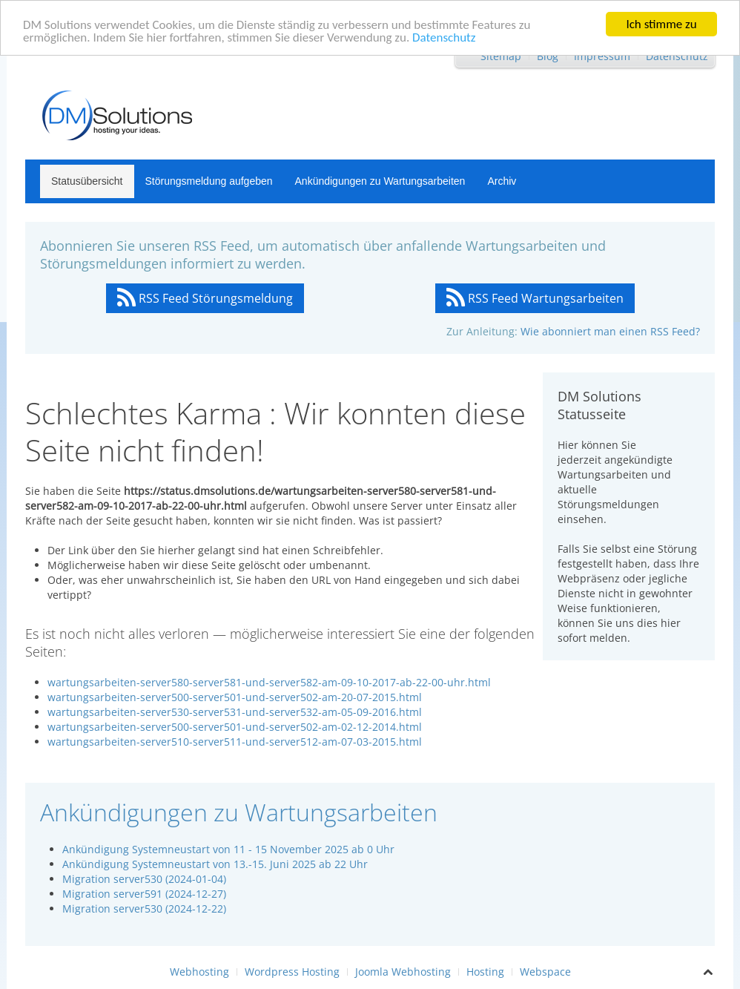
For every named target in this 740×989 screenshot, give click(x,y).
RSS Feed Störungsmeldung (205, 298)
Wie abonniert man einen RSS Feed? (610, 331)
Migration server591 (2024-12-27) (144, 894)
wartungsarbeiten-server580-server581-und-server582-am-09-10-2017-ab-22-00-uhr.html (269, 682)
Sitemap (500, 56)
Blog (547, 56)
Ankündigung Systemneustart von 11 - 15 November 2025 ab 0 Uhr (228, 849)
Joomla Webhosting (403, 972)
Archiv (501, 181)
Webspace (545, 972)
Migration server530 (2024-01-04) (144, 879)
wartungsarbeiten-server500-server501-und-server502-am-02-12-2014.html (234, 727)
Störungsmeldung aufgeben (209, 181)
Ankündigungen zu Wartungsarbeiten (380, 181)
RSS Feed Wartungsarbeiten (535, 298)
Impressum (602, 56)
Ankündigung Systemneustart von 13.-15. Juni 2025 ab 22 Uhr (215, 864)
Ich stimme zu (661, 24)
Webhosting (199, 972)
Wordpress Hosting (292, 972)
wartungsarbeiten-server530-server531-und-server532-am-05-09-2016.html (234, 712)
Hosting (485, 972)
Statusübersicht (87, 181)
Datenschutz (443, 37)
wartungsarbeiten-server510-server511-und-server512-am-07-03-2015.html (234, 742)
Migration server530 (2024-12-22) (144, 908)
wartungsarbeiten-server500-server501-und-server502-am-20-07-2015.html (234, 697)
